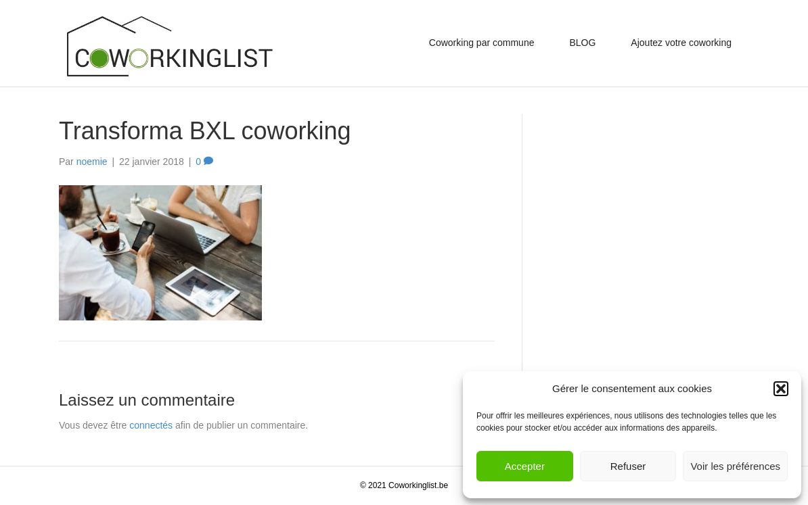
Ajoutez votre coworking (681, 42)
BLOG (582, 42)
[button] (781, 388)
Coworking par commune (482, 42)
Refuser (628, 466)
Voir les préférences (735, 466)
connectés (151, 425)
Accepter (525, 466)
